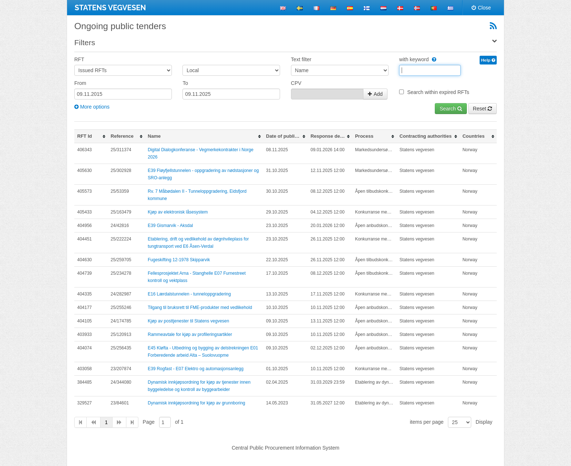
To (185, 83)
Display (484, 422)
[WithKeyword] (433, 59)
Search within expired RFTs (438, 92)
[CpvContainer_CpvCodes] (327, 94)
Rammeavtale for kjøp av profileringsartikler (190, 334)
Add (375, 94)
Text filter (301, 59)
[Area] (231, 70)
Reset (482, 108)
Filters (84, 42)
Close (481, 8)
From (80, 83)
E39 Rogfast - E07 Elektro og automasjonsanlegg (196, 368)
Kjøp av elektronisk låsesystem (178, 212)
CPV (296, 83)
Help (488, 60)
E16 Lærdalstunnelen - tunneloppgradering (189, 294)
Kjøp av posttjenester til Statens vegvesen (188, 321)
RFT (79, 59)
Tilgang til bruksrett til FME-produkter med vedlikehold (200, 307)
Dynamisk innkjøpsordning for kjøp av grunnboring (196, 403)
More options (92, 107)
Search (451, 108)
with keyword (417, 59)
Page (149, 422)
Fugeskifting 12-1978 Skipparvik (179, 259)
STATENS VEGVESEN (110, 7)
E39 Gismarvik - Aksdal (170, 225)
